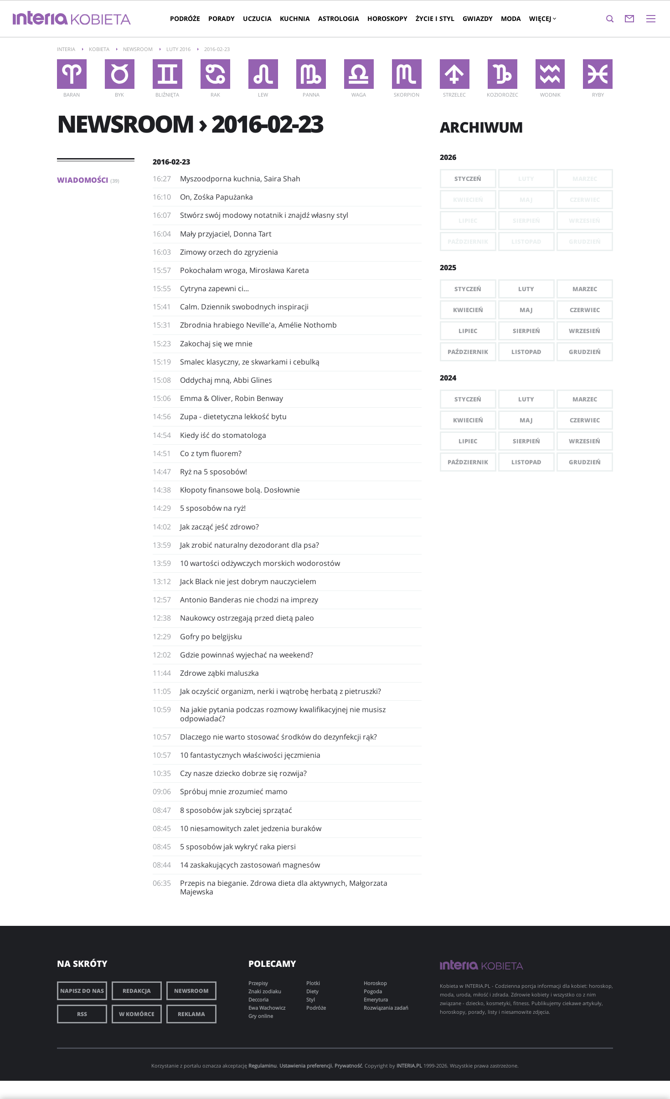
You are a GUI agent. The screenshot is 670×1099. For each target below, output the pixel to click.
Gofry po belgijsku (211, 637)
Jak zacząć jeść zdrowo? (219, 527)
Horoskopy (387, 18)
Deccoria (258, 999)
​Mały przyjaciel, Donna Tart (226, 234)
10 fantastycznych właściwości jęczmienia (250, 755)
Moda (511, 18)
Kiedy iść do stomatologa (223, 435)
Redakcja (137, 991)
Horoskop (375, 983)
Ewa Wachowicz (266, 1007)
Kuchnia (295, 18)
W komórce (137, 1014)
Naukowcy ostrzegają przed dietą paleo (247, 618)
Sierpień (526, 331)
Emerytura (376, 999)
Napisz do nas (82, 991)
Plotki (313, 983)
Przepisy (258, 983)
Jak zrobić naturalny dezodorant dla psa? (249, 545)
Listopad (526, 352)
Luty (526, 289)
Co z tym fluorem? (211, 453)
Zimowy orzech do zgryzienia (229, 252)
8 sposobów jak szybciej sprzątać (236, 810)
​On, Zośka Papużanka (216, 197)
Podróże (185, 18)
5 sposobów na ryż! (213, 508)
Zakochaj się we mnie (216, 344)
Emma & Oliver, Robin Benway (231, 398)
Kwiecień (468, 310)
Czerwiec (585, 310)
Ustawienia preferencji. (306, 1065)
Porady (221, 18)
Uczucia (257, 18)
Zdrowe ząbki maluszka (219, 673)
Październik (468, 352)
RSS (82, 1014)
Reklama (191, 1014)
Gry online (260, 1015)
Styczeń (467, 179)
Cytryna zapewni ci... (214, 288)
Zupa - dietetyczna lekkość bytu (233, 416)
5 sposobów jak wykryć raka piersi (238, 847)
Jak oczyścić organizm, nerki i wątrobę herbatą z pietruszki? (280, 691)
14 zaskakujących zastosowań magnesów (250, 865)
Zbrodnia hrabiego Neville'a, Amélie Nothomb (258, 325)
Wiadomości (88, 180)
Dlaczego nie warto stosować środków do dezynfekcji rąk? (278, 737)
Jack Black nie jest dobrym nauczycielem (248, 581)
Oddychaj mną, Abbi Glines (226, 380)
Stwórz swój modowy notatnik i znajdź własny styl (264, 215)
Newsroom (191, 991)
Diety (312, 991)
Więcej (542, 18)
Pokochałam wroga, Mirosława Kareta (244, 270)
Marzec (584, 289)
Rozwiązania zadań (386, 1007)
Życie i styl (435, 18)
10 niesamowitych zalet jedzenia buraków (250, 828)
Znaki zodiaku (264, 991)
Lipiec (468, 331)
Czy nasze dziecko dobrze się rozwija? (243, 773)
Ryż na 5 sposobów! (213, 472)
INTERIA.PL (409, 1065)
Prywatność (348, 1065)
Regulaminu (262, 1065)
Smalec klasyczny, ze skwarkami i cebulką (250, 362)
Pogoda (373, 991)
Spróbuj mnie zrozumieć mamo (234, 791)
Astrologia (338, 18)
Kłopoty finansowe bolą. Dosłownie (240, 490)
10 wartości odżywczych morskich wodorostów (260, 563)
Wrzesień (584, 331)
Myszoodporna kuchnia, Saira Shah (240, 179)
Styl (310, 999)
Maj (526, 310)
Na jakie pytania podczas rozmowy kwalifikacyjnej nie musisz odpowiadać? (283, 713)
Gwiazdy (478, 18)
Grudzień (585, 352)
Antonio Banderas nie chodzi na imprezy (249, 600)
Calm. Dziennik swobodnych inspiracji (244, 307)
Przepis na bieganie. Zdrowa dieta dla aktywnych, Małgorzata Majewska (283, 887)
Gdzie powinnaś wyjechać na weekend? (246, 655)
